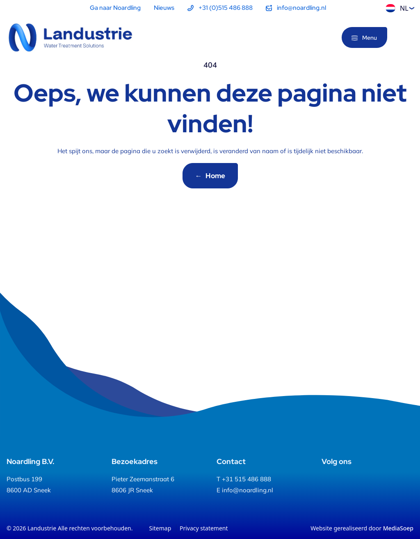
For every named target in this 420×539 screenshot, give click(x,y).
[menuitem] (220, 8)
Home (210, 175)
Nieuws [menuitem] (164, 8)
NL (397, 8)
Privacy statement (204, 528)
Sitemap (160, 528)
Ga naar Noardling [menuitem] (115, 8)
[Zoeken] (406, 38)
